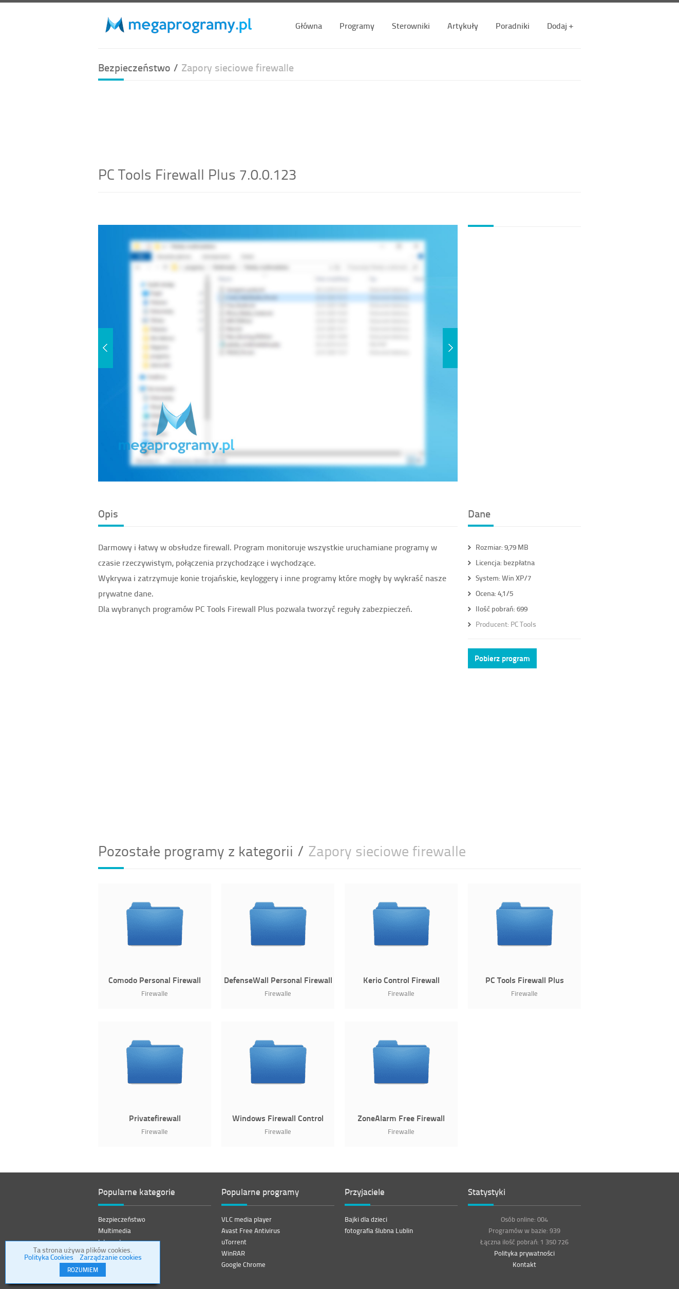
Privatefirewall (155, 1118)
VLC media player (246, 1219)
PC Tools (506, 624)
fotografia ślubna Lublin (379, 1230)
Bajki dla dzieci (366, 1219)
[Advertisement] (339, 122)
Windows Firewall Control (278, 1118)
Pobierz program (502, 658)
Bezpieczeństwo (121, 1219)
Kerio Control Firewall (401, 980)
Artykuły (462, 25)
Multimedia (114, 1230)
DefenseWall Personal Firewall (278, 980)
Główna (308, 25)
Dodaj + (560, 25)
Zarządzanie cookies (111, 1257)
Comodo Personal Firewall (154, 980)
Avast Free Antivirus (250, 1230)
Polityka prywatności (524, 1253)
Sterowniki (411, 25)
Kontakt (524, 1264)
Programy (357, 25)
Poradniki (513, 25)
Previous (105, 348)
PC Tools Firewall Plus (524, 980)
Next (450, 348)
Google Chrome (243, 1264)
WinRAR (233, 1253)
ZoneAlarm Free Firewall (401, 1118)
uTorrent (234, 1241)
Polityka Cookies (48, 1257)
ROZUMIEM (82, 1269)
